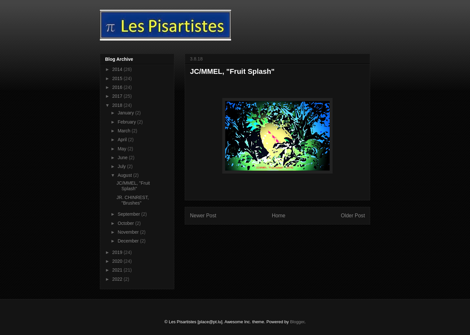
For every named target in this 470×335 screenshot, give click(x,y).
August (125, 175)
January (126, 112)
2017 (118, 96)
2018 (118, 105)
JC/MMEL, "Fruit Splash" (133, 185)
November (129, 232)
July (122, 166)
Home (279, 215)
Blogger (297, 321)
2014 (118, 69)
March (125, 130)
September (129, 214)
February (127, 122)
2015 (118, 78)
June (123, 157)
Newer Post (203, 215)
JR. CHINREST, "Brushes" (133, 200)
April (123, 139)
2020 (118, 261)
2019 (118, 252)
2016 (118, 87)
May (122, 148)
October (126, 223)
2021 (118, 270)
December (129, 240)
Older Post (353, 215)
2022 (118, 279)
